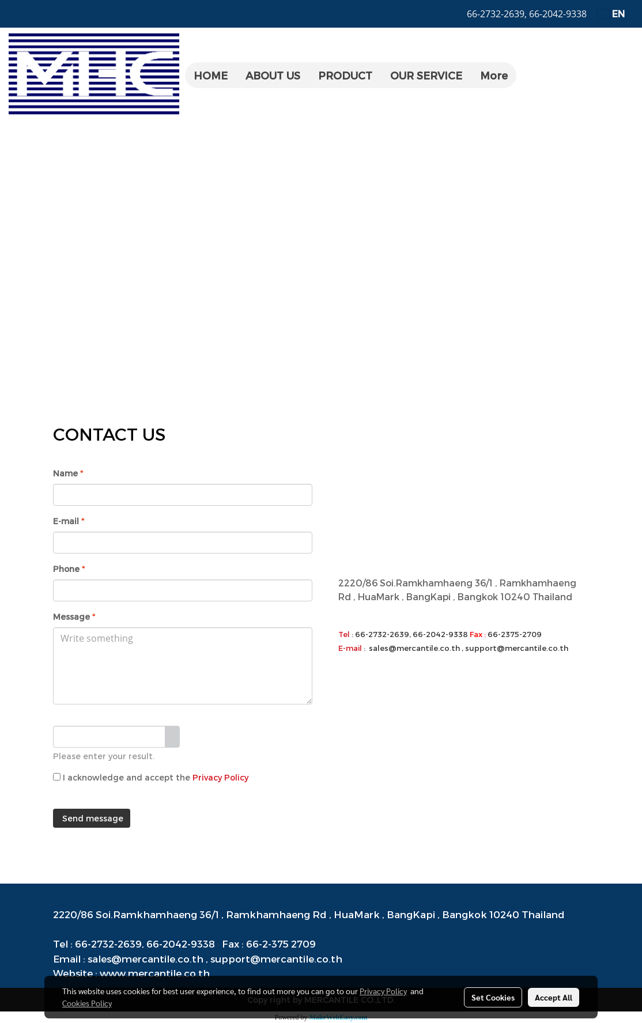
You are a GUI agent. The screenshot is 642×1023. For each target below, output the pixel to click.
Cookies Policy (87, 1003)
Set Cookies (493, 997)
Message (74, 617)
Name (68, 473)
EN (611, 13)
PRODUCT (345, 75)
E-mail (68, 521)
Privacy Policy (220, 777)
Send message (91, 818)
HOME (211, 75)
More (494, 75)
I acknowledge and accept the (150, 777)
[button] (526, 75)
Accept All (553, 997)
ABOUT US (273, 75)
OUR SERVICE (426, 75)
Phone (69, 569)
